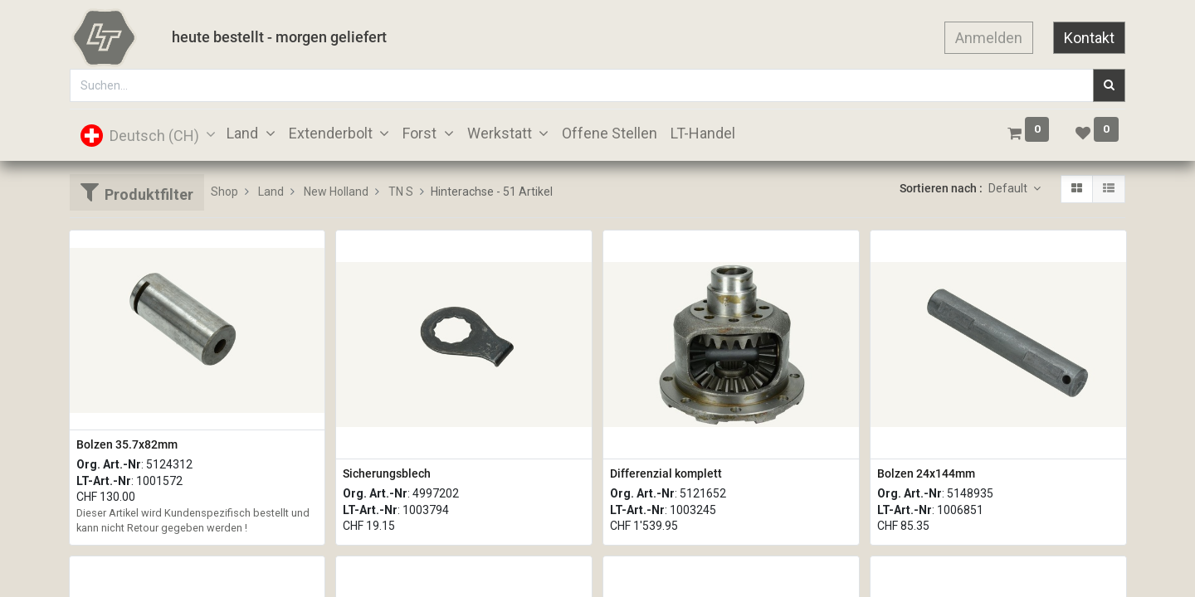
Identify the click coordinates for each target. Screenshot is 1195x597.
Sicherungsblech (387, 473)
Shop (224, 191)
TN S (400, 191)
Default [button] (1009, 188)
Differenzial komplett (666, 473)
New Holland (336, 191)
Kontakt (1089, 37)
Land (271, 191)
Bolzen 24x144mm (926, 473)
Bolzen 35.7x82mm (127, 444)
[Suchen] (1109, 85)
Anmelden (988, 37)
